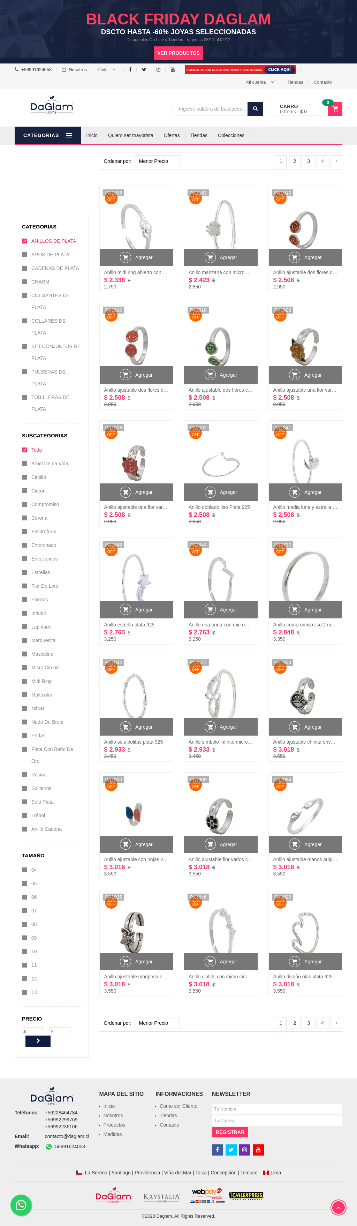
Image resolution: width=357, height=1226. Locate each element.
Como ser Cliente (178, 1106)
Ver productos (178, 53)
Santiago (120, 1172)
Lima (276, 1172)
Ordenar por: (117, 161)
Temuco (248, 1172)
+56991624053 (36, 69)
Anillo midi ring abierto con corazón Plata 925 (153, 272)
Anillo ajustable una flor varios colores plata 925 (156, 507)
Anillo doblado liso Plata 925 (219, 507)
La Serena (96, 1172)
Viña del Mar (177, 1172)
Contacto (323, 82)
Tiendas (295, 82)
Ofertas (200, 135)
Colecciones (259, 135)
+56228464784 (61, 1112)
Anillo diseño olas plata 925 (303, 976)
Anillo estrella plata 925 (129, 624)
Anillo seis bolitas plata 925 (133, 742)
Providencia (147, 1172)
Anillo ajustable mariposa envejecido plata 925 (154, 976)
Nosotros (78, 69)
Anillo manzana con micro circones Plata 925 (237, 272)
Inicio (120, 135)
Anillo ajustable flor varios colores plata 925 (235, 859)
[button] (108, 69)
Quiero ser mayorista (158, 135)
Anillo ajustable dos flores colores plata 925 (151, 390)
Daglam (164, 1216)
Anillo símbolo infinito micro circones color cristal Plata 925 (252, 742)
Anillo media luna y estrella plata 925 (313, 507)
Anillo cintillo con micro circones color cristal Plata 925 (247, 976)
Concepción (223, 1172)
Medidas (113, 1134)
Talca (201, 1172)
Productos (115, 1125)
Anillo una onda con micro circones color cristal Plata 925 (250, 624)
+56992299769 (61, 1119)
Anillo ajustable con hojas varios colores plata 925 (158, 859)
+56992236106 (61, 1126)
